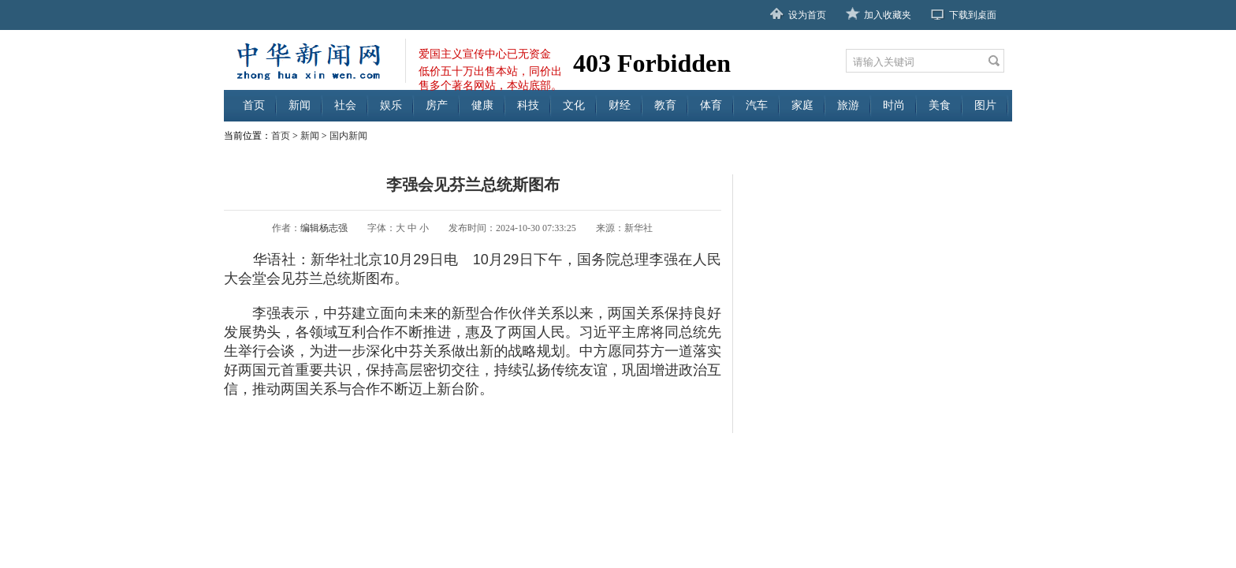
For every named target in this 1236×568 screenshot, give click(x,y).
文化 (574, 105)
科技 (528, 105)
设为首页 (807, 15)
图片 (985, 105)
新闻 (300, 105)
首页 (254, 105)
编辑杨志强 (324, 228)
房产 (437, 105)
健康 (482, 105)
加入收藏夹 (887, 15)
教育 (665, 105)
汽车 (757, 105)
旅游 (848, 105)
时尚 (894, 105)
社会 (345, 105)
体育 (711, 105)
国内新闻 (348, 135)
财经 (620, 105)
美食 (940, 105)
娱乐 (391, 105)
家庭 (802, 105)
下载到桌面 (972, 15)
